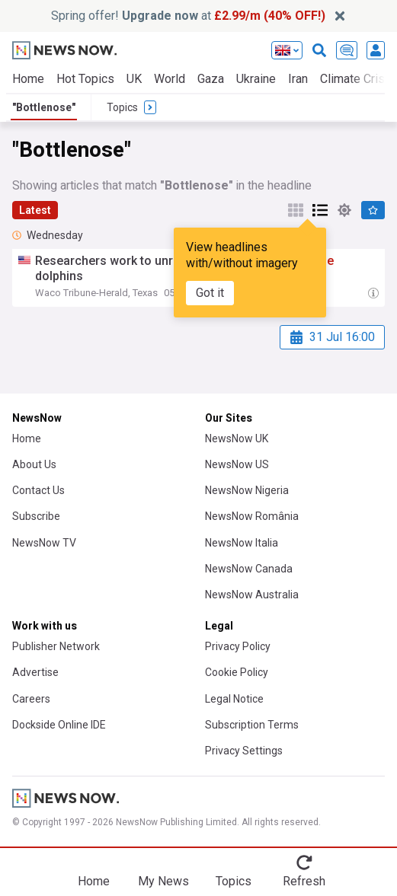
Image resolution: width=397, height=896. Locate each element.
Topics (233, 881)
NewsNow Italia (241, 543)
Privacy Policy (238, 646)
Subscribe (36, 516)
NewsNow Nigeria (247, 490)
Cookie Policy (236, 672)
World (169, 79)
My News (163, 881)
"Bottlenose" (43, 107)
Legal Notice (234, 699)
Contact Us (38, 490)
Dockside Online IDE (59, 725)
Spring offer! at (188, 15)
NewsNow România (252, 516)
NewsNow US (237, 464)
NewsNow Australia (252, 594)
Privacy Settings (244, 751)
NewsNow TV (44, 543)
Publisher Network (56, 646)
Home (28, 79)
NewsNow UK (236, 438)
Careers (31, 699)
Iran (298, 79)
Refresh (304, 881)
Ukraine (256, 79)
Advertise (35, 672)
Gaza (210, 79)
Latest (35, 210)
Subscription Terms (252, 725)
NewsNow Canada (249, 569)
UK (134, 79)
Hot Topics (85, 79)
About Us (34, 464)
